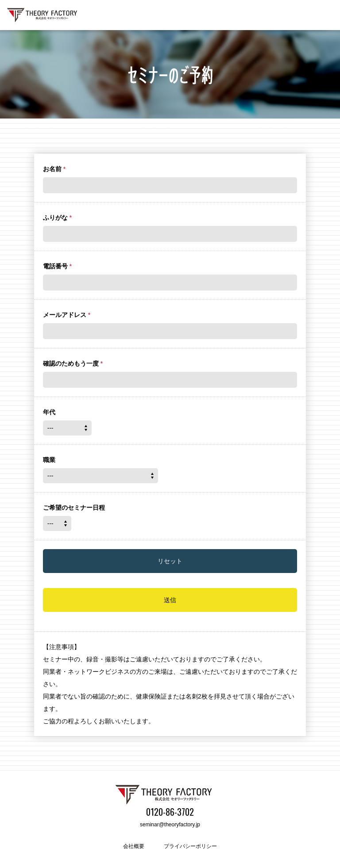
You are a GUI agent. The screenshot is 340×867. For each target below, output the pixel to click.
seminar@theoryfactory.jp (170, 824)
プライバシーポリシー (190, 846)
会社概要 (133, 846)
